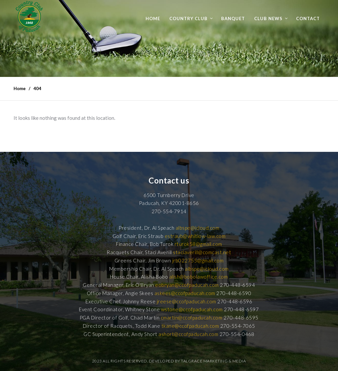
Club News (268, 18)
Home (153, 18)
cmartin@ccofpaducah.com (191, 317)
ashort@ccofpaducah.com (188, 334)
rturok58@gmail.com (198, 244)
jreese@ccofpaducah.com (186, 301)
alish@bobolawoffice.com (198, 277)
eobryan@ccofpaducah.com (187, 285)
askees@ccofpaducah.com (184, 293)
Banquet (233, 18)
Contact (308, 18)
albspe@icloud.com (198, 228)
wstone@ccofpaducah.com (192, 309)
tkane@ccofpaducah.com (190, 326)
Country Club (188, 18)
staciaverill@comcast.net (202, 252)
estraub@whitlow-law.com (195, 236)
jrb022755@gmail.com (198, 260)
